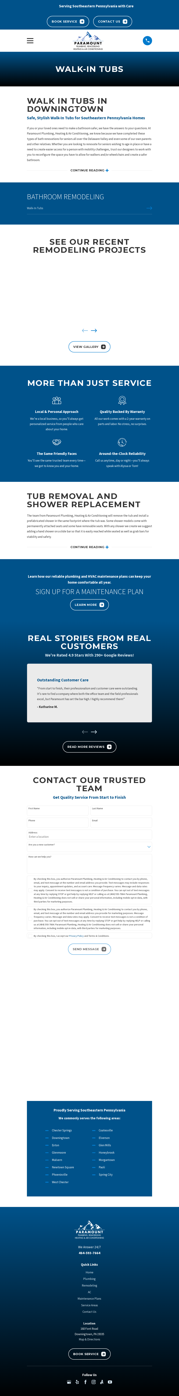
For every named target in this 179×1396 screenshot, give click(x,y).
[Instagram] (94, 1257)
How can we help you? (39, 857)
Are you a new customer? (41, 845)
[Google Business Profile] (69, 1257)
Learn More (89, 605)
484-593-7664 (89, 1128)
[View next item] (94, 331)
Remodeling (89, 1161)
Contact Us (112, 21)
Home (89, 1147)
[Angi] (102, 1257)
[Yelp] (77, 1257)
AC (89, 1167)
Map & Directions (89, 1215)
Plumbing (89, 1154)
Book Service (68, 21)
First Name (34, 808)
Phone (31, 821)
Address (32, 833)
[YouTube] (110, 1257)
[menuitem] (89, 210)
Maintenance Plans (89, 1174)
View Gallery (89, 347)
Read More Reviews (89, 747)
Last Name (97, 808)
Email (95, 821)
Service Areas (89, 1180)
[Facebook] (85, 1257)
